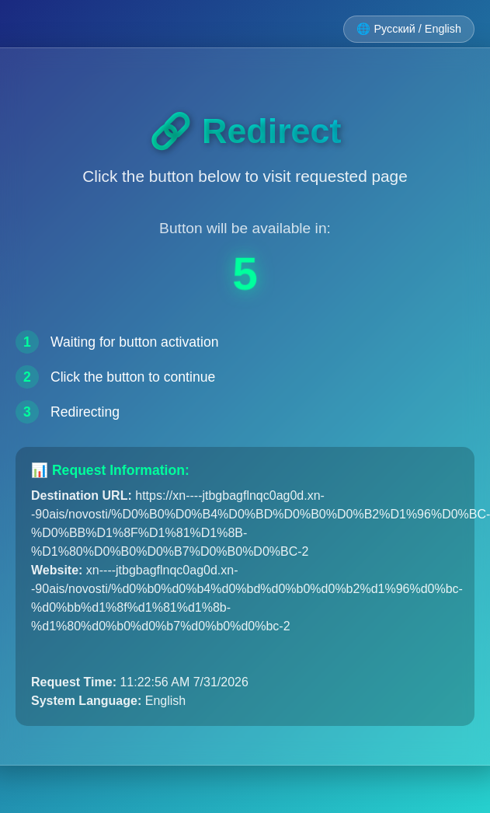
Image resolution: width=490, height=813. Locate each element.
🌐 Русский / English (408, 29)
